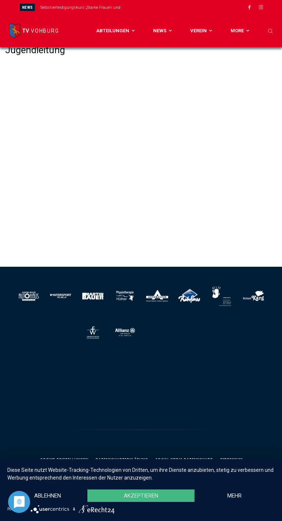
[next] (161, 7)
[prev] (149, 7)
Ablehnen (47, 495)
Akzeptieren (141, 495)
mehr (234, 495)
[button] (270, 31)
